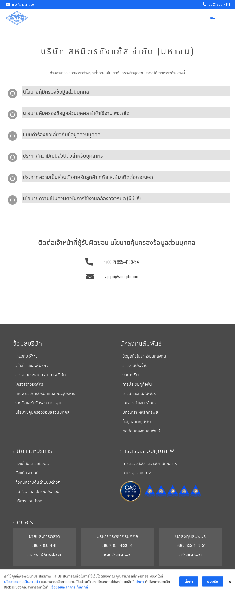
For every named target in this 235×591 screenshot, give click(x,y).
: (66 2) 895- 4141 (44, 545)
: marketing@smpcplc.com (44, 554)
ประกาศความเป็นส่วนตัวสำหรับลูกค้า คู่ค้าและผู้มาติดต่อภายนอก (88, 176)
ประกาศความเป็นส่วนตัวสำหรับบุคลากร (63, 155)
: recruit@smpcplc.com (117, 554)
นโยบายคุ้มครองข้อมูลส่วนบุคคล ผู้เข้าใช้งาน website (76, 112)
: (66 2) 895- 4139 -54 (117, 545)
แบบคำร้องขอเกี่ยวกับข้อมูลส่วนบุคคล (61, 134)
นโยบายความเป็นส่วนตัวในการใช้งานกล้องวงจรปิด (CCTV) (82, 198)
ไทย (212, 18)
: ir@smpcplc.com (190, 554)
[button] (225, 18)
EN (205, 18)
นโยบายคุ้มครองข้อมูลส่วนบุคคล (56, 91)
